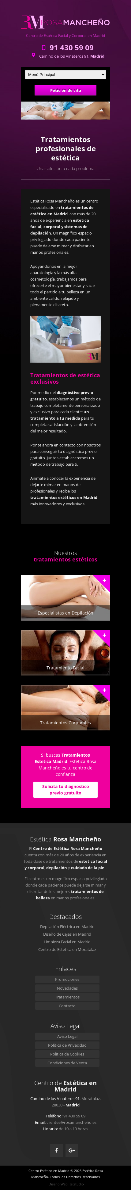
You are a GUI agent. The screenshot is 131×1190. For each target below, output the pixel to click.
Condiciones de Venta (67, 1063)
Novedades (67, 988)
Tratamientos (67, 997)
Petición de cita (65, 90)
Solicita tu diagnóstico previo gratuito (65, 789)
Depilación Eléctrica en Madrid (67, 926)
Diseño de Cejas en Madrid (67, 934)
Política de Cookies (67, 1054)
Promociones (67, 979)
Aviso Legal (67, 1036)
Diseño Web (58, 1184)
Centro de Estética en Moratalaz (67, 949)
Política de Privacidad (67, 1045)
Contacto (67, 1006)
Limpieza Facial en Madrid (67, 941)
